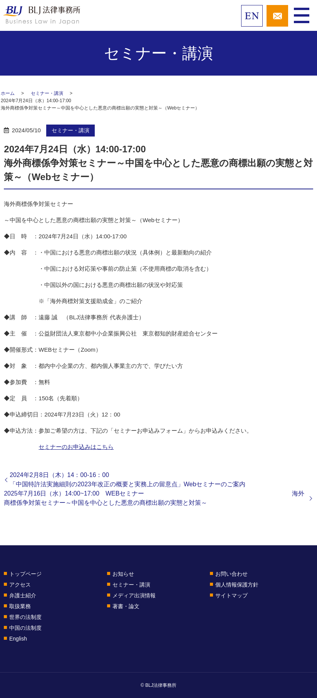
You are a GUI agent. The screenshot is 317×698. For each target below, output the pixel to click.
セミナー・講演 (47, 93)
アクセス (20, 585)
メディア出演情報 (134, 595)
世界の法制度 (25, 617)
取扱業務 (20, 606)
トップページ (25, 574)
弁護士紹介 (22, 595)
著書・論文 (125, 606)
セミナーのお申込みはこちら (76, 446)
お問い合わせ (231, 574)
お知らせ (123, 574)
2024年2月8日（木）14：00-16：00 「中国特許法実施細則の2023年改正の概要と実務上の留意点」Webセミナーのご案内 (161, 479)
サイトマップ (231, 595)
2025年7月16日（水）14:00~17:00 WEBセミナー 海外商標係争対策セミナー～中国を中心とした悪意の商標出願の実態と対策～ (154, 498)
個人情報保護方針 (236, 585)
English (18, 639)
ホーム (8, 93)
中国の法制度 (25, 628)
